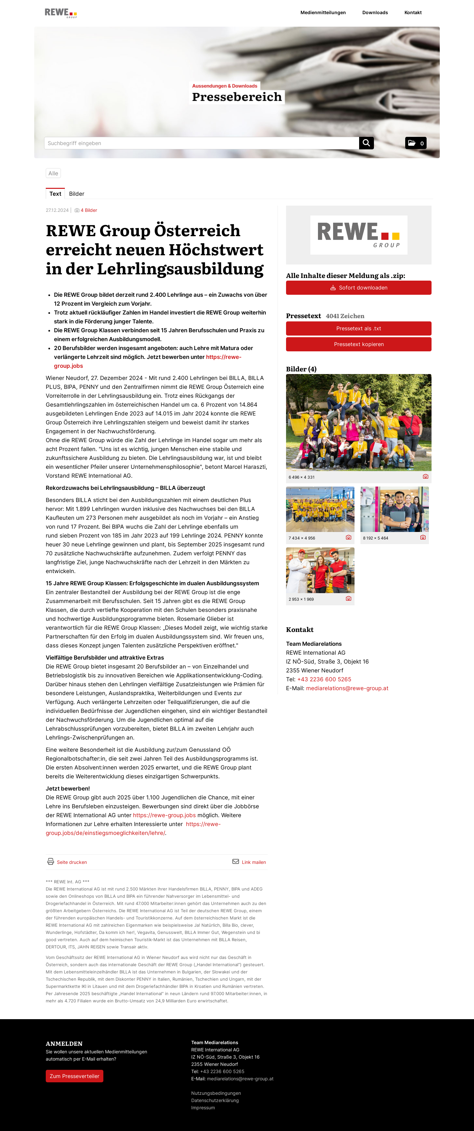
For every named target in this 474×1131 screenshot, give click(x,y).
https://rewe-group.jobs (164, 815)
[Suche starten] (366, 143)
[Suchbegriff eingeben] (209, 143)
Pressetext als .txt (358, 328)
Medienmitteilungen (323, 12)
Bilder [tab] (76, 193)
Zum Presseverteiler (74, 1076)
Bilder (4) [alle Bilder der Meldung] (301, 368)
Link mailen (254, 862)
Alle (53, 173)
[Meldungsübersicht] (359, 234)
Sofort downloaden (358, 287)
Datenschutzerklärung (215, 1100)
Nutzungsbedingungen (216, 1093)
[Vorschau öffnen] (359, 422)
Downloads (375, 12)
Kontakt (413, 12)
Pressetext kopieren (359, 344)
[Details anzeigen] (424, 476)
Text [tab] (55, 193)
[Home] (61, 13)
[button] (416, 143)
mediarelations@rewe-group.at (347, 688)
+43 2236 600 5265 (324, 679)
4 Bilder (89, 210)
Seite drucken (72, 862)
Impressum (203, 1107)
